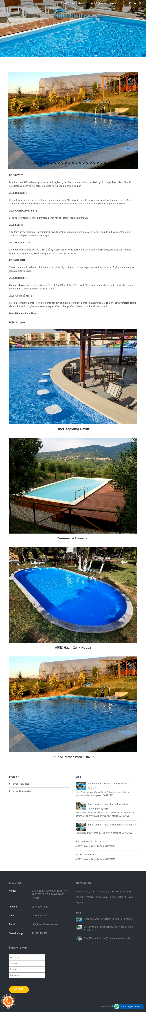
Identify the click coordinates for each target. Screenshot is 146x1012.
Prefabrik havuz (17, 285)
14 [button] (80, 163)
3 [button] (41, 163)
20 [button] (101, 163)
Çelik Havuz (109, 896)
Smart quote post (85, 854)
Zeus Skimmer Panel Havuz (73, 757)
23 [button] (112, 163)
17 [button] (91, 163)
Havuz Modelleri (20, 783)
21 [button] (105, 163)
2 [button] (37, 163)
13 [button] (76, 163)
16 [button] (87, 163)
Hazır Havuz (116, 891)
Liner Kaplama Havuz (73, 429)
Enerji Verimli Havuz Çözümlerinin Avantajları (112, 824)
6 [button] (52, 163)
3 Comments (109, 845)
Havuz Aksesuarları (22, 791)
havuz (34, 182)
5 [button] (48, 163)
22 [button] (108, 163)
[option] (73, 120)
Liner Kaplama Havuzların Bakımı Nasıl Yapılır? (108, 918)
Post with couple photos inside (92, 841)
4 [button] (44, 163)
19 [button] (98, 163)
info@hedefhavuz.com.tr (104, 3)
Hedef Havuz (82, 891)
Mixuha (97, 845)
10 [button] (66, 163)
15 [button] (84, 163)
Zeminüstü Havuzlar (73, 538)
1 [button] (34, 163)
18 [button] (94, 163)
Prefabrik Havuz (93, 896)
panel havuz (54, 217)
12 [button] (73, 163)
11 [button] (69, 163)
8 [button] (59, 163)
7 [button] (55, 163)
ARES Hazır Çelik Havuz (73, 647)
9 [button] (62, 163)
